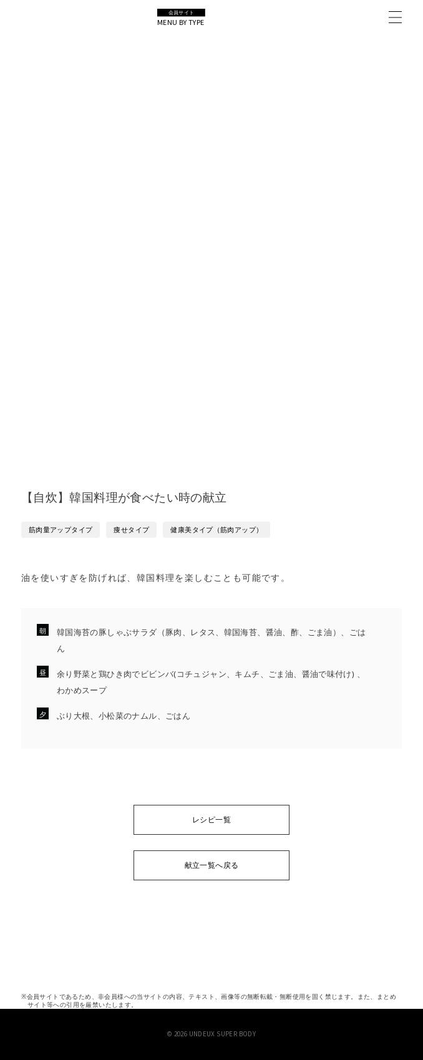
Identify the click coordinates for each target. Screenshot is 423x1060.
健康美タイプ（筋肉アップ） (216, 529)
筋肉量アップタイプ (61, 529)
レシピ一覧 (211, 819)
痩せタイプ (131, 529)
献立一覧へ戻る (212, 865)
